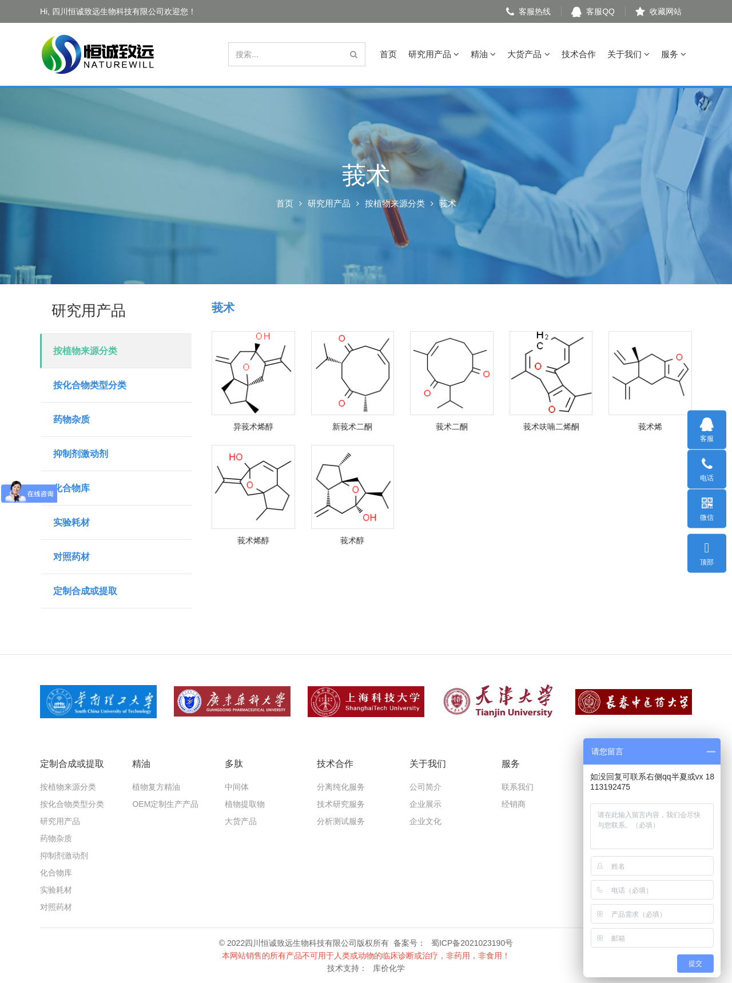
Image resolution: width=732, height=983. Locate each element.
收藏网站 (658, 11)
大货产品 (528, 54)
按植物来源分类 (395, 203)
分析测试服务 (341, 821)
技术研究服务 (341, 804)
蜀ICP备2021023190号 (472, 943)
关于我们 (628, 54)
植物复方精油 (156, 786)
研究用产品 (433, 54)
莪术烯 (650, 426)
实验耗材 (71, 522)
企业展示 (425, 804)
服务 (673, 54)
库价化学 (389, 968)
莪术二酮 (452, 426)
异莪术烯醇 (253, 426)
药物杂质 (71, 419)
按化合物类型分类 (89, 385)
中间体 (237, 786)
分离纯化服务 (341, 786)
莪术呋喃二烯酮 (551, 426)
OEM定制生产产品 (165, 804)
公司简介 (425, 786)
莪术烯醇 (253, 540)
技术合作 (579, 54)
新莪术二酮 (352, 426)
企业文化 (425, 821)
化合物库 (71, 488)
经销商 (514, 804)
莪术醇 (352, 540)
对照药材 (71, 557)
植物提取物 (245, 804)
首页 (388, 54)
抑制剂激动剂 (80, 454)
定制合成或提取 (85, 591)
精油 (483, 54)
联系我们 (518, 786)
